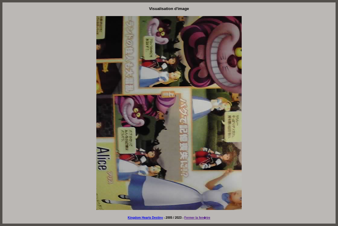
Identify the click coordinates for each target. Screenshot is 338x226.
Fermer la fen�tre (197, 217)
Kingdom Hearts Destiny (145, 217)
